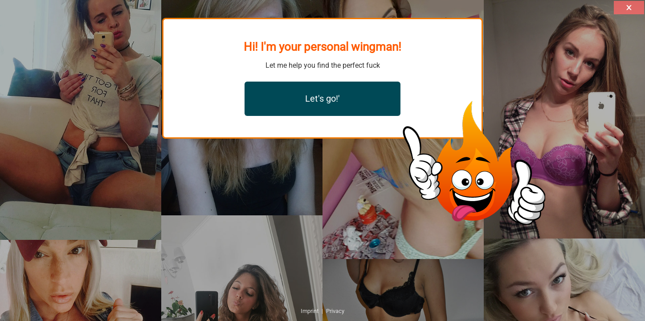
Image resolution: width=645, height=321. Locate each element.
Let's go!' (322, 98)
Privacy (335, 311)
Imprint (309, 311)
